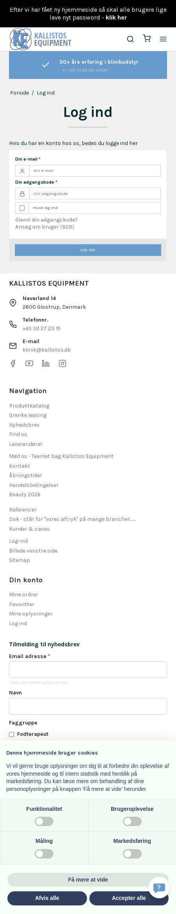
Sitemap (19, 560)
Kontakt (19, 466)
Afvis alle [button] (47, 898)
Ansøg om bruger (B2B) (44, 227)
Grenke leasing (27, 415)
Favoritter (21, 604)
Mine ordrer (23, 594)
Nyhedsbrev (24, 425)
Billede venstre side (33, 550)
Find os (18, 434)
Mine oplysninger (31, 613)
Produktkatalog (29, 405)
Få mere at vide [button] (88, 879)
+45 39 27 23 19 (41, 328)
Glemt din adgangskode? (46, 219)
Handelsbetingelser (34, 485)
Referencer (23, 509)
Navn (15, 692)
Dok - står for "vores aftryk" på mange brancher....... (72, 519)
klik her (116, 17)
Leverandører (26, 444)
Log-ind (18, 541)
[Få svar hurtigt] (159, 887)
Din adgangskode (36, 182)
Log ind (87, 249)
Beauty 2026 (25, 494)
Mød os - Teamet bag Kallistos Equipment (61, 456)
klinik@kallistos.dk (47, 350)
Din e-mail (28, 159)
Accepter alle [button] (129, 898)
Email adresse (29, 656)
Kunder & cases (29, 529)
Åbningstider (25, 475)
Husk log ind (45, 207)
